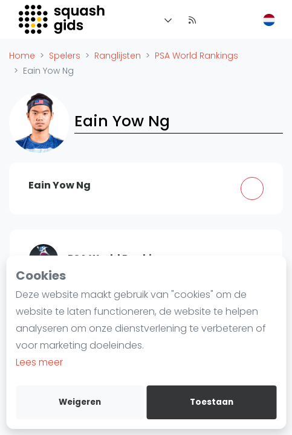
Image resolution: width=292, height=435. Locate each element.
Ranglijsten (117, 56)
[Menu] (165, 19)
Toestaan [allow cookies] (211, 402)
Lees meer (39, 362)
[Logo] (62, 19)
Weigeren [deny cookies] (80, 402)
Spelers (64, 56)
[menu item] (216, 19)
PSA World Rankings (196, 56)
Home (22, 56)
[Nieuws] (192, 19)
